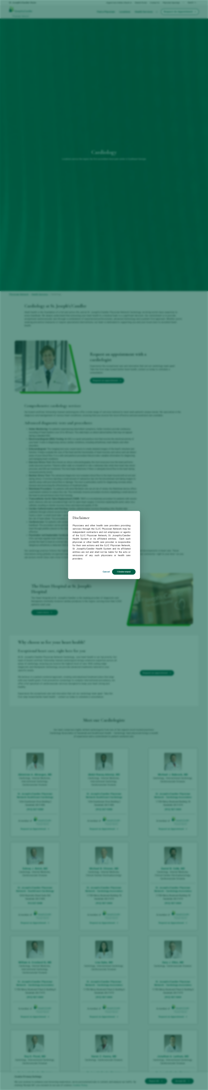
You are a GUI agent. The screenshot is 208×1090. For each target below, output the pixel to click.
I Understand (124, 572)
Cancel (106, 571)
